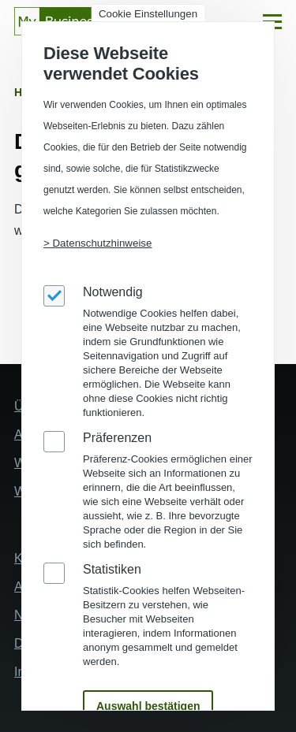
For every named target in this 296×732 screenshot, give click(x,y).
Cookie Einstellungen (148, 14)
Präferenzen (117, 437)
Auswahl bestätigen (148, 706)
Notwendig (113, 292)
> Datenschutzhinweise (97, 243)
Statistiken (112, 569)
